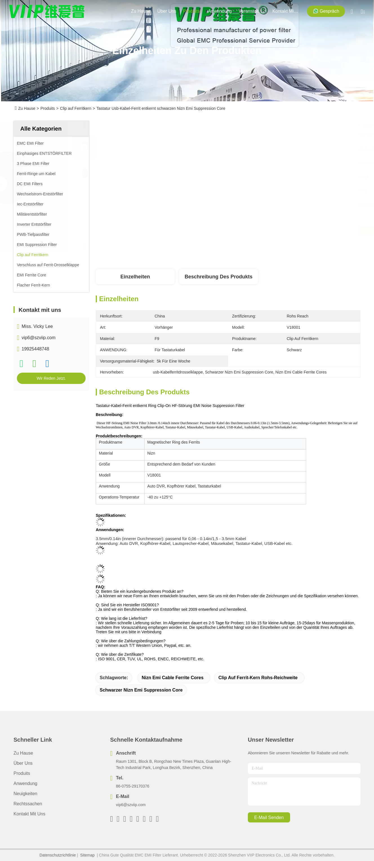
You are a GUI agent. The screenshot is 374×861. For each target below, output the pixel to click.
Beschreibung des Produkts (218, 276)
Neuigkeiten (25, 793)
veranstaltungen (252, 11)
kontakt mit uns (285, 11)
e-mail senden (269, 817)
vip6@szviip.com (38, 337)
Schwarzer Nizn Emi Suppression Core (141, 690)
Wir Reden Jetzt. (51, 378)
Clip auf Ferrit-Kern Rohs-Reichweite (257, 677)
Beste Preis (285, 231)
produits (192, 11)
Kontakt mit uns (29, 813)
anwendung (220, 11)
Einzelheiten (135, 276)
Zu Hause (140, 11)
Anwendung (25, 783)
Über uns (167, 11)
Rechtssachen (28, 803)
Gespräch (326, 11)
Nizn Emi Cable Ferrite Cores (173, 677)
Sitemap (87, 855)
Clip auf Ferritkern (75, 108)
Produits (47, 108)
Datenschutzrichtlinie (57, 855)
